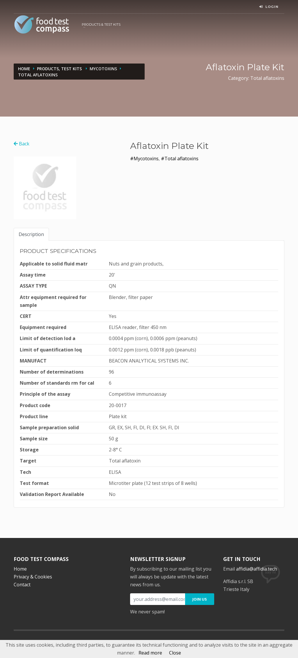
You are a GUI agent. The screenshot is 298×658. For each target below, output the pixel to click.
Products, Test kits (60, 68)
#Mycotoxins (144, 158)
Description (31, 234)
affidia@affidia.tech (256, 569)
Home (24, 68)
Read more (150, 653)
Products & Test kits (101, 24)
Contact (22, 584)
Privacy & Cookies (33, 576)
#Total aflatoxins (179, 158)
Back (21, 143)
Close (175, 653)
